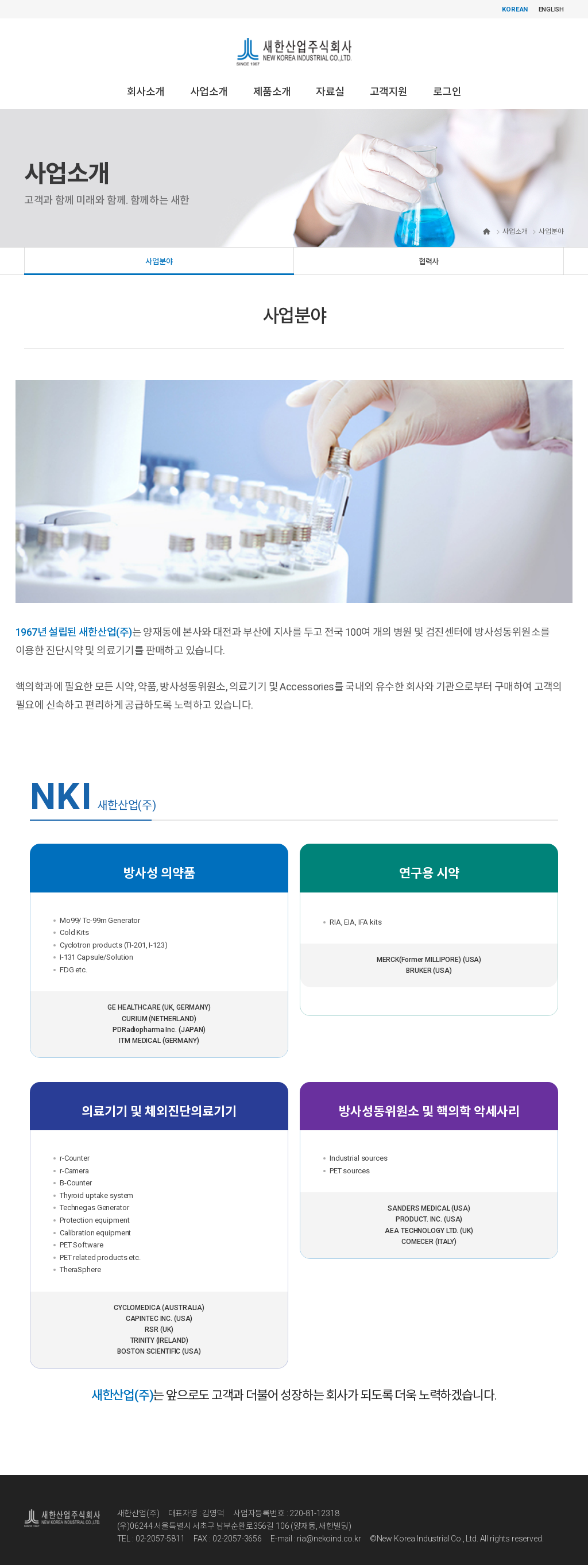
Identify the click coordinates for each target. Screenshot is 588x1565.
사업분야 (158, 252)
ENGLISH (550, 9)
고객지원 (389, 81)
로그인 (447, 81)
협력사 (428, 252)
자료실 (330, 81)
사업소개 (209, 81)
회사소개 (146, 81)
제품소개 (272, 81)
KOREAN (513, 9)
